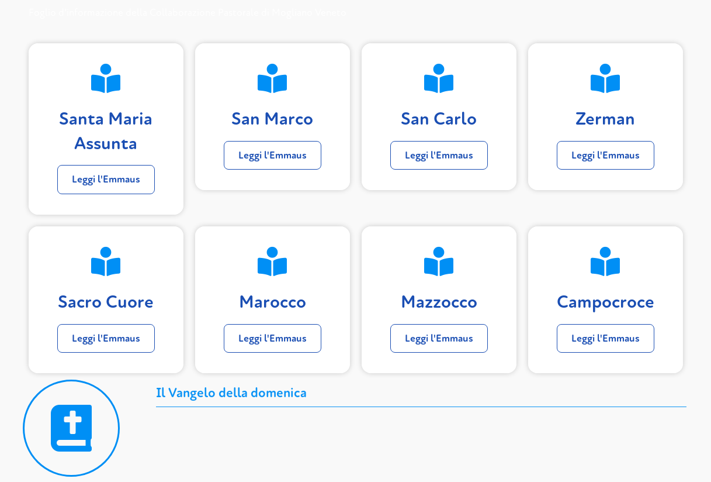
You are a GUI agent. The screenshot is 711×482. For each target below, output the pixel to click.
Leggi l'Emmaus (106, 179)
